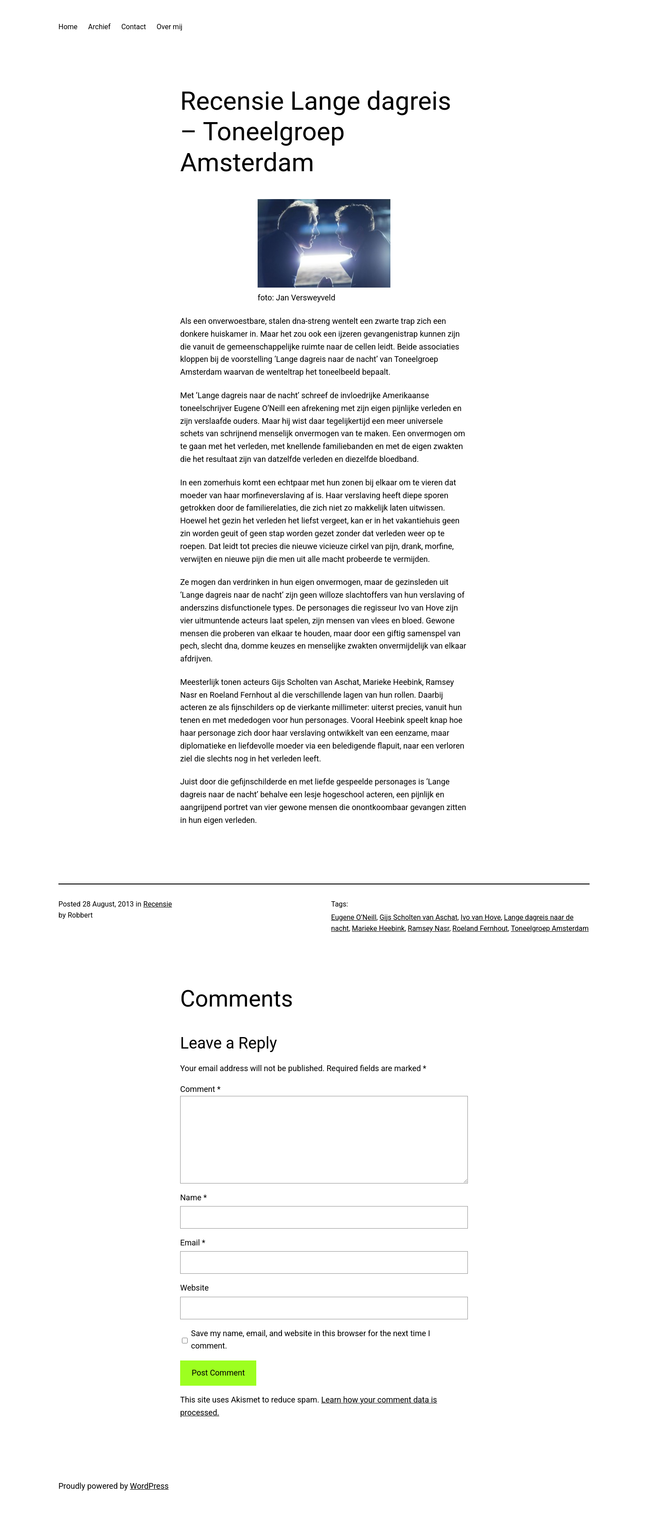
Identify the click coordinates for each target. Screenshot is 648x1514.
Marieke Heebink (378, 928)
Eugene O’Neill (353, 917)
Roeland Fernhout (480, 928)
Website (194, 1287)
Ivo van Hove (481, 917)
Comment (200, 1089)
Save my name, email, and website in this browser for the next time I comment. (310, 1340)
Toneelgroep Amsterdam (550, 928)
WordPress (149, 1486)
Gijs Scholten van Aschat (418, 917)
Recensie (157, 904)
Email (192, 1242)
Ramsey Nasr (428, 928)
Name (193, 1197)
